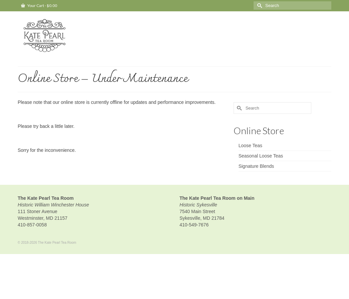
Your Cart (39, 5)
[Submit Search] (259, 5)
